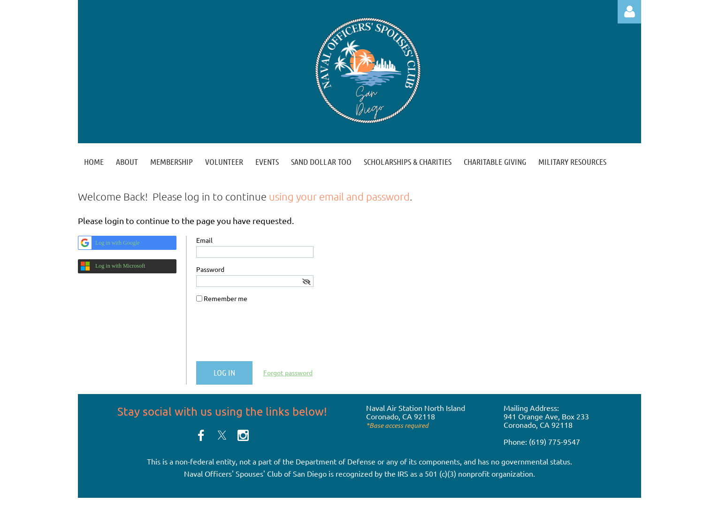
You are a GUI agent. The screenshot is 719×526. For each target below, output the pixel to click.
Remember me (225, 298)
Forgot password (288, 372)
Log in (629, 11)
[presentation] (267, 335)
